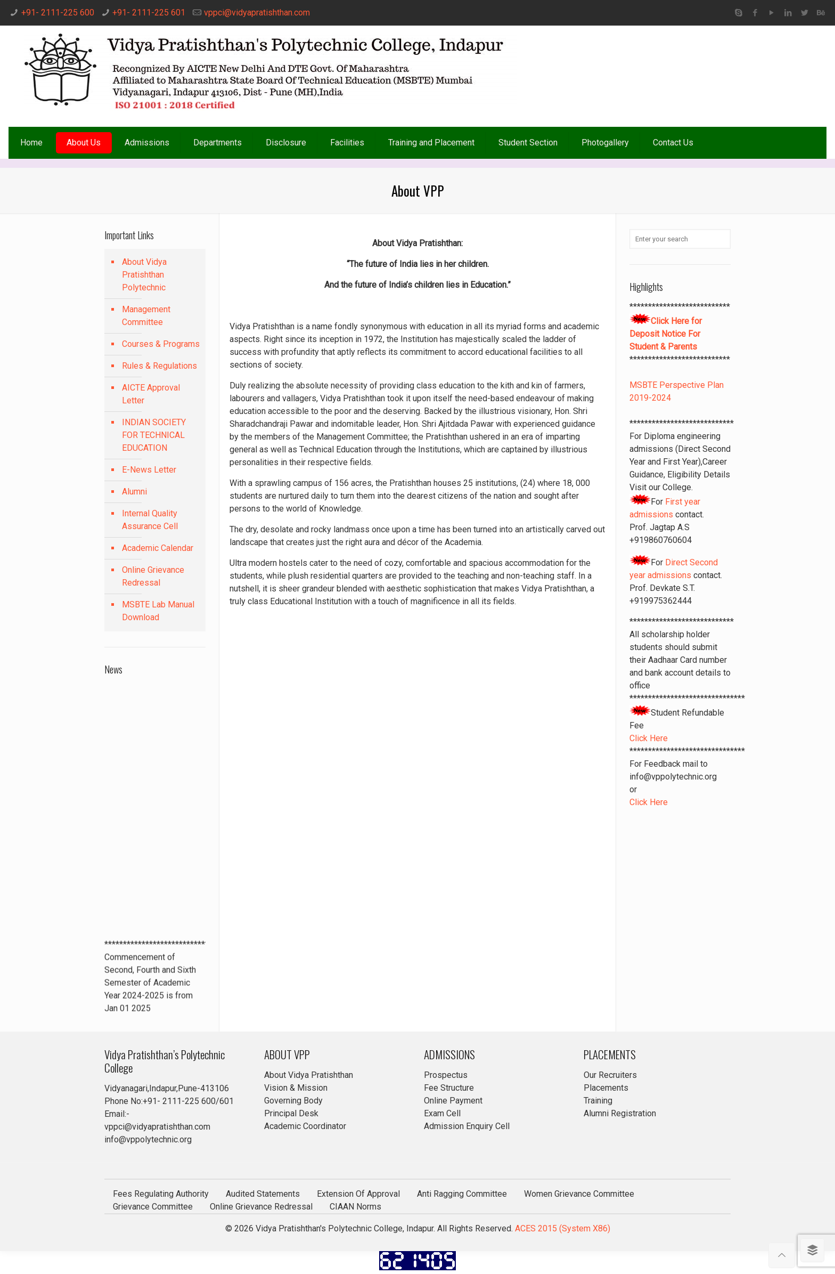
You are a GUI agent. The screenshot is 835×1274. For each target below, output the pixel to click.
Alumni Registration (620, 1113)
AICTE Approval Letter (151, 394)
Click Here (648, 738)
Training (598, 1101)
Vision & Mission (296, 1088)
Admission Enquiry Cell (467, 1126)
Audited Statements (263, 1194)
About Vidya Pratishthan (308, 1075)
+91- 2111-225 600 (57, 12)
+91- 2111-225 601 (148, 12)
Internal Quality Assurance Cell (150, 519)
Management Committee (146, 315)
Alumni (134, 491)
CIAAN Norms (355, 1207)
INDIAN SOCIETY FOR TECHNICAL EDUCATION (154, 435)
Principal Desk (291, 1113)
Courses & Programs (161, 344)
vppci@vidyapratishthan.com (257, 12)
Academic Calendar (157, 548)
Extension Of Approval (358, 1194)
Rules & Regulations (159, 366)
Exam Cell (442, 1113)
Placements (606, 1088)
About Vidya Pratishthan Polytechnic (144, 275)
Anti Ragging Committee (462, 1194)
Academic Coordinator (305, 1126)
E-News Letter (149, 470)
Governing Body (293, 1101)
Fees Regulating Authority (161, 1194)
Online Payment (453, 1101)
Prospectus (446, 1075)
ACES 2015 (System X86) (562, 1228)
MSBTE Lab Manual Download (158, 610)
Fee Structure (449, 1088)
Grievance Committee (153, 1207)
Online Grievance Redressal (153, 576)
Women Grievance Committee (579, 1194)
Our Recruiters (610, 1075)
